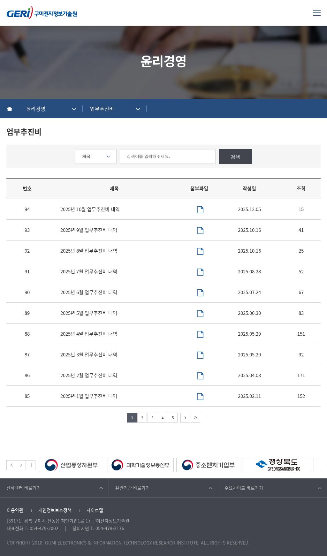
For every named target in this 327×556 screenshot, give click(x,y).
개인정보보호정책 (55, 510)
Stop (30, 465)
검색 (235, 156)
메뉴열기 (317, 12)
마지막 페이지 (195, 418)
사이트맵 (95, 510)
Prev (11, 465)
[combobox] (51, 108)
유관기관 (132, 487)
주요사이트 (243, 487)
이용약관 (15, 510)
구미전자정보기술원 (41, 12)
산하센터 (23, 487)
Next (21, 465)
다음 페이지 (185, 418)
